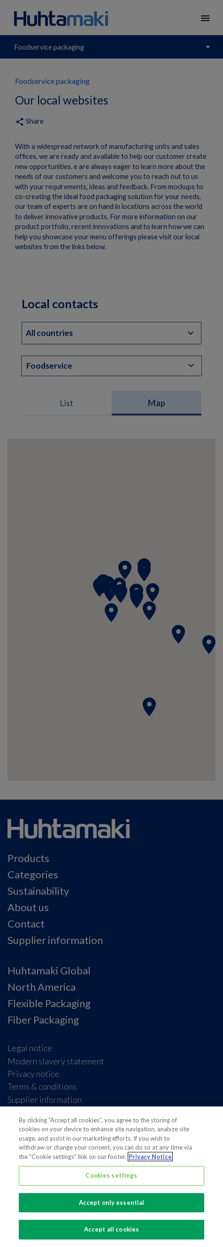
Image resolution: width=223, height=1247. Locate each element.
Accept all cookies (111, 1229)
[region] (111, 1176)
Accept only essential (112, 1202)
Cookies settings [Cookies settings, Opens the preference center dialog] (111, 1175)
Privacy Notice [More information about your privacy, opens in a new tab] (150, 1156)
